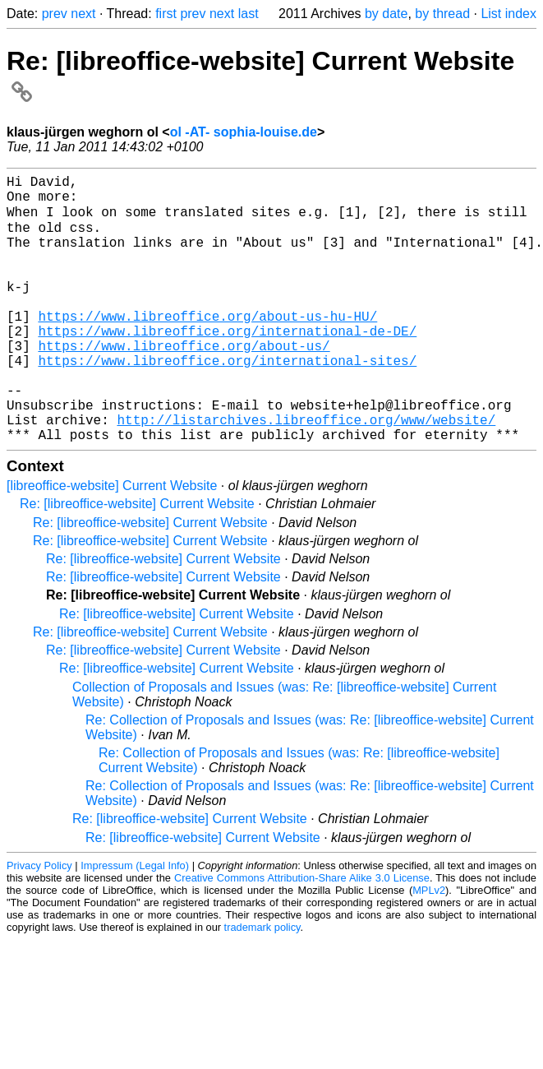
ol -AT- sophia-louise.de (243, 132)
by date (386, 14)
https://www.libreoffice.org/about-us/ (183, 383)
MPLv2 (428, 948)
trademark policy (262, 985)
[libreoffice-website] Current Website (112, 543)
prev (54, 14)
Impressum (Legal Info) (135, 923)
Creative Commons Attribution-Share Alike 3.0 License (302, 935)
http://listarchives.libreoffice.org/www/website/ (306, 474)
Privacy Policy (39, 923)
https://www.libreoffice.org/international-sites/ (227, 401)
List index (508, 14)
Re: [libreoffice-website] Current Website (137, 561)
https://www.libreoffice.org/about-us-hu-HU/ (207, 347)
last (248, 14)
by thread (442, 14)
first (166, 14)
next (83, 14)
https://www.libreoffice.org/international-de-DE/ (227, 365)
